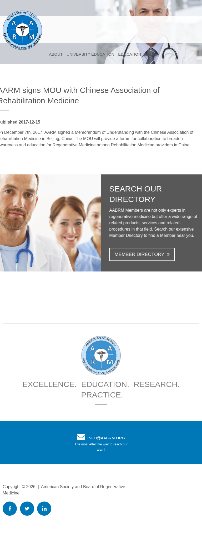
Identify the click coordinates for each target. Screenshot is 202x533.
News (151, 54)
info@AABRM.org (106, 438)
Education (129, 54)
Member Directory (143, 254)
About (56, 54)
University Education (90, 54)
